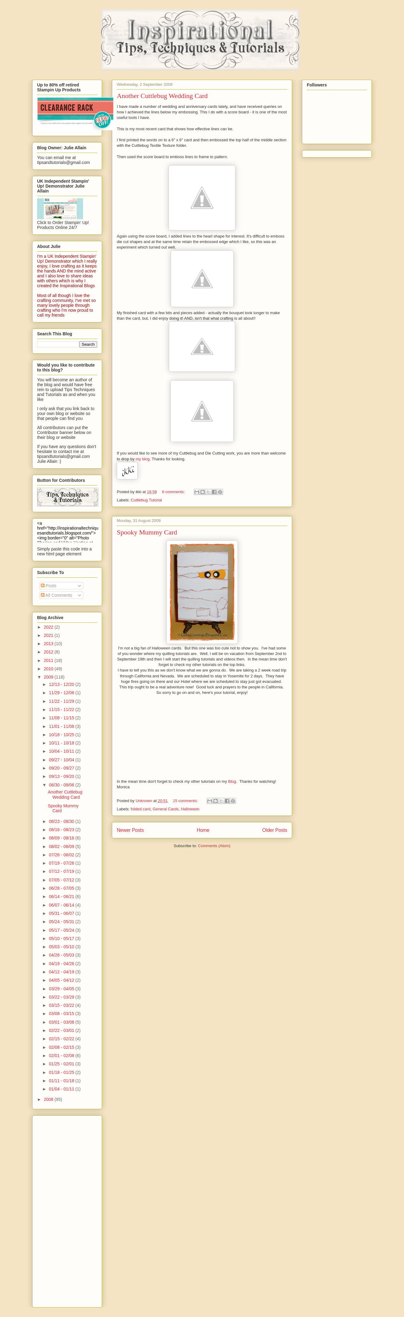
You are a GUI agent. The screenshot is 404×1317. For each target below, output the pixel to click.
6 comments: (174, 491)
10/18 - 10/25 (62, 734)
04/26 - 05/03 (62, 955)
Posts (48, 585)
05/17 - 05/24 (62, 930)
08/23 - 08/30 (62, 821)
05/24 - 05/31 (62, 921)
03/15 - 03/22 (62, 1005)
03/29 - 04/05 (62, 988)
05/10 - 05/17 (62, 938)
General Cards (166, 809)
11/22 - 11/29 (62, 701)
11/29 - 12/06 (62, 692)
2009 (49, 677)
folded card (141, 809)
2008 (49, 1099)
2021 (49, 635)
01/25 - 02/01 (62, 1063)
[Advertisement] (61, 1210)
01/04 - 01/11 (62, 1089)
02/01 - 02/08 (62, 1055)
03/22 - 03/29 (62, 997)
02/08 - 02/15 (62, 1047)
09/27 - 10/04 (62, 759)
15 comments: (186, 800)
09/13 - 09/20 (62, 776)
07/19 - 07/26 (62, 863)
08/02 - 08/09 (62, 846)
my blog (142, 459)
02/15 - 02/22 (62, 1038)
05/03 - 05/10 (62, 946)
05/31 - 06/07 (62, 913)
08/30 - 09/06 (62, 784)
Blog (232, 781)
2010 (49, 668)
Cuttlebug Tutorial (146, 500)
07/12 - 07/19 (62, 871)
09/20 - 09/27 (62, 768)
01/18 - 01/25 (62, 1072)
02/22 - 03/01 (62, 1030)
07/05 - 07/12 (62, 879)
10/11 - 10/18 (62, 742)
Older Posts (274, 830)
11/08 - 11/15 (62, 717)
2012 (49, 651)
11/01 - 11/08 (62, 726)
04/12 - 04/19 (62, 971)
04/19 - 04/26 (62, 963)
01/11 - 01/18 (62, 1080)
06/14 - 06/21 (62, 896)
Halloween (190, 809)
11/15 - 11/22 (62, 709)
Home (203, 830)
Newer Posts (130, 830)
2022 (49, 627)
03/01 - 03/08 (62, 1022)
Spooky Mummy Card (147, 532)
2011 (49, 660)
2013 (49, 643)
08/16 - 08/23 (62, 829)
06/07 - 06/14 (62, 905)
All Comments (56, 595)
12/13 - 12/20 (62, 684)
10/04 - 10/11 (62, 751)
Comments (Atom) (214, 845)
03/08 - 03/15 (62, 1013)
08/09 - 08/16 (62, 837)
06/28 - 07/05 (62, 888)
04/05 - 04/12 (62, 980)
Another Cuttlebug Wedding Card (162, 96)
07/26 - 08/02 (62, 854)
